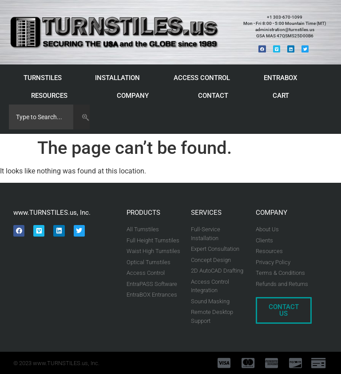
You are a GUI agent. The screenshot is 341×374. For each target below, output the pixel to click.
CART (283, 95)
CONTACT (213, 96)
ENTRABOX (282, 77)
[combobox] (41, 117)
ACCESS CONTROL (204, 77)
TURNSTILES (45, 77)
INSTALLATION (119, 77)
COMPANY (135, 95)
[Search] (81, 117)
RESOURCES (51, 95)
